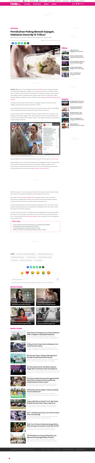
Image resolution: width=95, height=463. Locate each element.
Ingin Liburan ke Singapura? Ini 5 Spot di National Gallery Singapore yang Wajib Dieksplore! (43, 333)
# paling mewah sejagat (17, 257)
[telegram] (21, 43)
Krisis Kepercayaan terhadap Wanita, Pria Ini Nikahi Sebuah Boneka (46, 303)
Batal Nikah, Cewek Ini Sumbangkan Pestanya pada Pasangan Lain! (48, 322)
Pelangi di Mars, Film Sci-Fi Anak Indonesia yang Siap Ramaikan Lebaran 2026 (77, 102)
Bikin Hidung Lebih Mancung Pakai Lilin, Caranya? (26, 226)
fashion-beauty (16, 318)
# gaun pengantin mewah (45, 257)
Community (37, 4)
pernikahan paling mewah (28, 197)
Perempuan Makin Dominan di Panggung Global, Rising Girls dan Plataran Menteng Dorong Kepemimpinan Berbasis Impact (43, 380)
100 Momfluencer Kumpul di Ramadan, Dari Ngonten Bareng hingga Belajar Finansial (41, 436)
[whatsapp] (25, 43)
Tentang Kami (56, 449)
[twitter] (15, 43)
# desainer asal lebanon (26, 260)
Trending (27, 4)
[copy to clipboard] (28, 43)
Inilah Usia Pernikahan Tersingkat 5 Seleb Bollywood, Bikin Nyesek (22, 303)
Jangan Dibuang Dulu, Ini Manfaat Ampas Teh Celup (26, 228)
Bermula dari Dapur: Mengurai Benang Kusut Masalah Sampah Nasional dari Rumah (42, 356)
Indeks (54, 4)
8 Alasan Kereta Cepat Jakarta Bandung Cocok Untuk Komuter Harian (77, 56)
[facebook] (12, 43)
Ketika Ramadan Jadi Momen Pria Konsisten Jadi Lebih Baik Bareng (76, 113)
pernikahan (40, 89)
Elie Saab (55, 159)
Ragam (46, 4)
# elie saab (14, 260)
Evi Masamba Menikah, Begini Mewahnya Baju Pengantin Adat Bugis (21, 322)
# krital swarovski (31, 257)
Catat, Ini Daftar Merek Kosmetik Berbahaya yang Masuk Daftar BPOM (31, 224)
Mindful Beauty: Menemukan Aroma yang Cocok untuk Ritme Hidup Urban (77, 124)
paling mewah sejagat (30, 216)
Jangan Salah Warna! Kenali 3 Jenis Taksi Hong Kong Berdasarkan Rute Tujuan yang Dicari (42, 402)
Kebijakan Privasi (80, 449)
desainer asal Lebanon (40, 168)
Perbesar (56, 47)
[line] (18, 43)
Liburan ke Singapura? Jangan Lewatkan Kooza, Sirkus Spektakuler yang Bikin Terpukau (77, 119)
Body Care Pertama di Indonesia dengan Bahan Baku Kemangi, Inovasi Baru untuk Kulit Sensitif (43, 425)
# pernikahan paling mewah (45, 254)
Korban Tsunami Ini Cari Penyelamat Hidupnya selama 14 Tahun (29, 229)
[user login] (73, 4)
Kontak (43, 449)
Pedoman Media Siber (68, 449)
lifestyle (14, 299)
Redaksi (49, 449)
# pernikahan (38, 260)
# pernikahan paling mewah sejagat (25, 254)
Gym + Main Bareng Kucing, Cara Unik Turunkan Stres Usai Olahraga (75, 73)
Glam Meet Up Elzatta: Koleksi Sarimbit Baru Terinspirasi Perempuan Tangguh (76, 107)
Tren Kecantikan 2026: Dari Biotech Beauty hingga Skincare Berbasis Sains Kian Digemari (42, 368)
